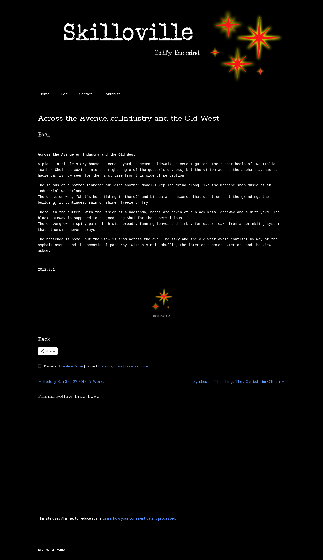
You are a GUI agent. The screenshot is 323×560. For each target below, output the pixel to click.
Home (44, 94)
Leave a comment (138, 366)
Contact (85, 94)
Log (64, 94)
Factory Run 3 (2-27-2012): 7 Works (71, 381)
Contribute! (112, 94)
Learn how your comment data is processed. (139, 518)
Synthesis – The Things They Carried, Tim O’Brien (239, 381)
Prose (78, 366)
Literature (66, 366)
